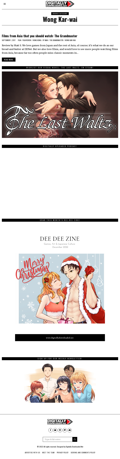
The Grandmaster (56, 40)
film (19, 40)
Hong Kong (37, 40)
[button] (74, 439)
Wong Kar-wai (70, 40)
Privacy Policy (62, 452)
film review (27, 40)
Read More (8, 59)
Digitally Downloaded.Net (74, 446)
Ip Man (45, 40)
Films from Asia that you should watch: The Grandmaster (39, 35)
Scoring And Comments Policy (83, 452)
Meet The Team (48, 452)
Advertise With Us (32, 452)
